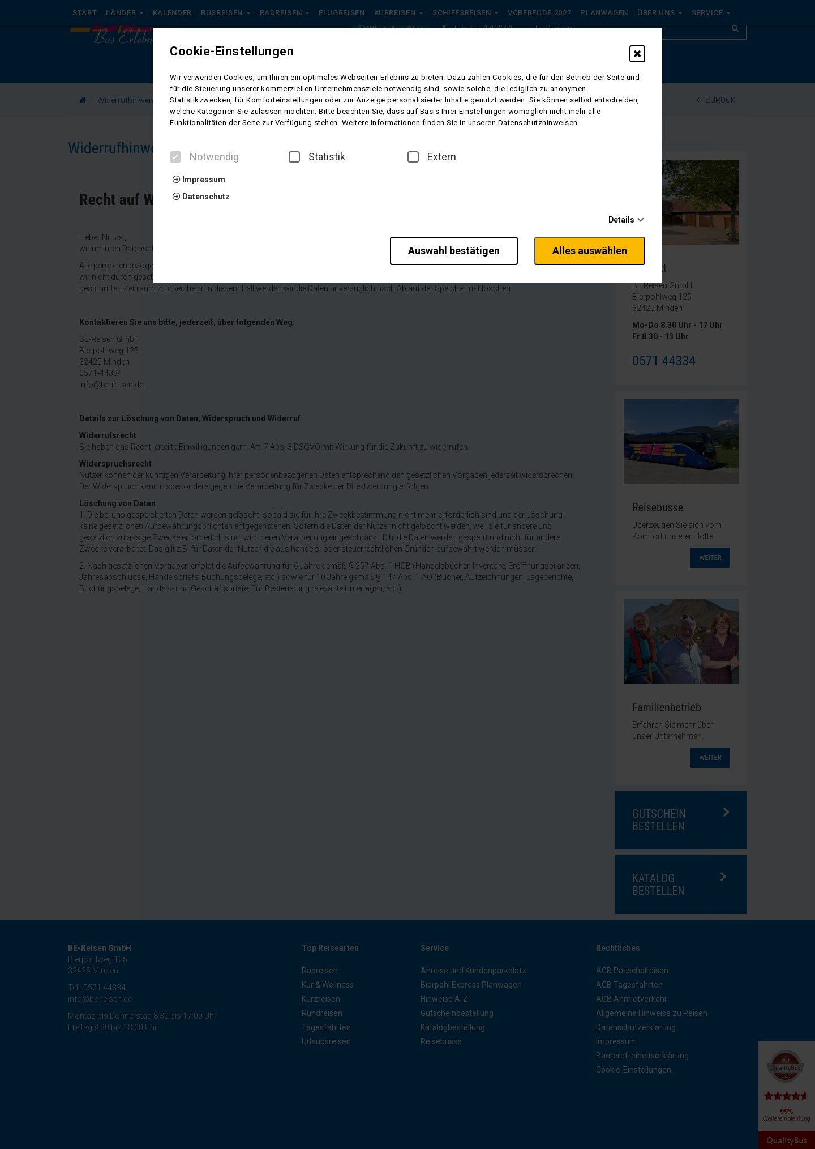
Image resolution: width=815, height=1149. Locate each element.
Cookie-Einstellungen (232, 51)
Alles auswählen (589, 251)
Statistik (317, 157)
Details (621, 219)
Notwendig (204, 157)
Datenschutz (201, 196)
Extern (432, 157)
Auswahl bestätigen (453, 251)
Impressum (199, 179)
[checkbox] (175, 157)
